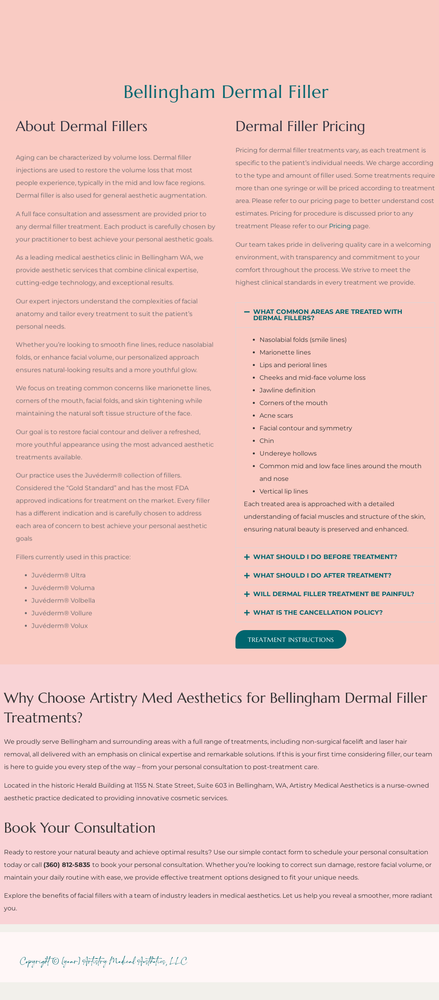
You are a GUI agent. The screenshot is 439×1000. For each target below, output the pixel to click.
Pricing (340, 226)
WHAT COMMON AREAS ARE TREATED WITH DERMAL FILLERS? (327, 315)
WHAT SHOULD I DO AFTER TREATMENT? (322, 575)
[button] (335, 315)
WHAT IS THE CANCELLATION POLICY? (318, 612)
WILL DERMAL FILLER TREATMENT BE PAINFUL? (333, 594)
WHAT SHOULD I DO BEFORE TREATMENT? (325, 557)
